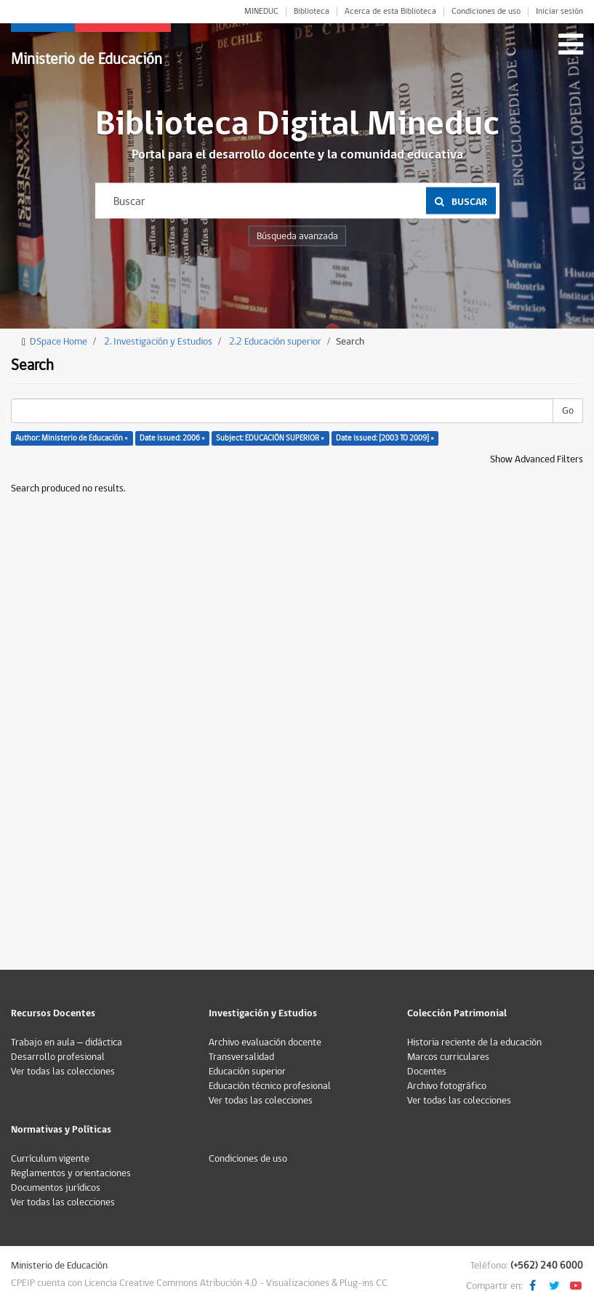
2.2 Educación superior (275, 341)
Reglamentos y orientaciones (71, 1173)
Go (568, 410)
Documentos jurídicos (55, 1188)
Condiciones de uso (486, 11)
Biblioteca (311, 11)
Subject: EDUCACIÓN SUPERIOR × (270, 438)
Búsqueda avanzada (297, 236)
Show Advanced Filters (536, 459)
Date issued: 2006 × (172, 438)
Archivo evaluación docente (265, 1042)
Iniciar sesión (559, 11)
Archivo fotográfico (446, 1086)
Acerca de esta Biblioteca (390, 11)
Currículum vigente (50, 1159)
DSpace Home (58, 341)
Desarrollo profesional (58, 1057)
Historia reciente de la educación (474, 1042)
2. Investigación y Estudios (158, 341)
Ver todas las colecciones (63, 1071)
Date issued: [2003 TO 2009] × (385, 438)
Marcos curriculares (448, 1057)
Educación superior (247, 1071)
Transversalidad (241, 1057)
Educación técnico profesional (270, 1086)
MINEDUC (261, 11)
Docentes (426, 1071)
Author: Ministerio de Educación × (71, 438)
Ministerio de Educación (86, 59)
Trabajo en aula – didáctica (66, 1042)
